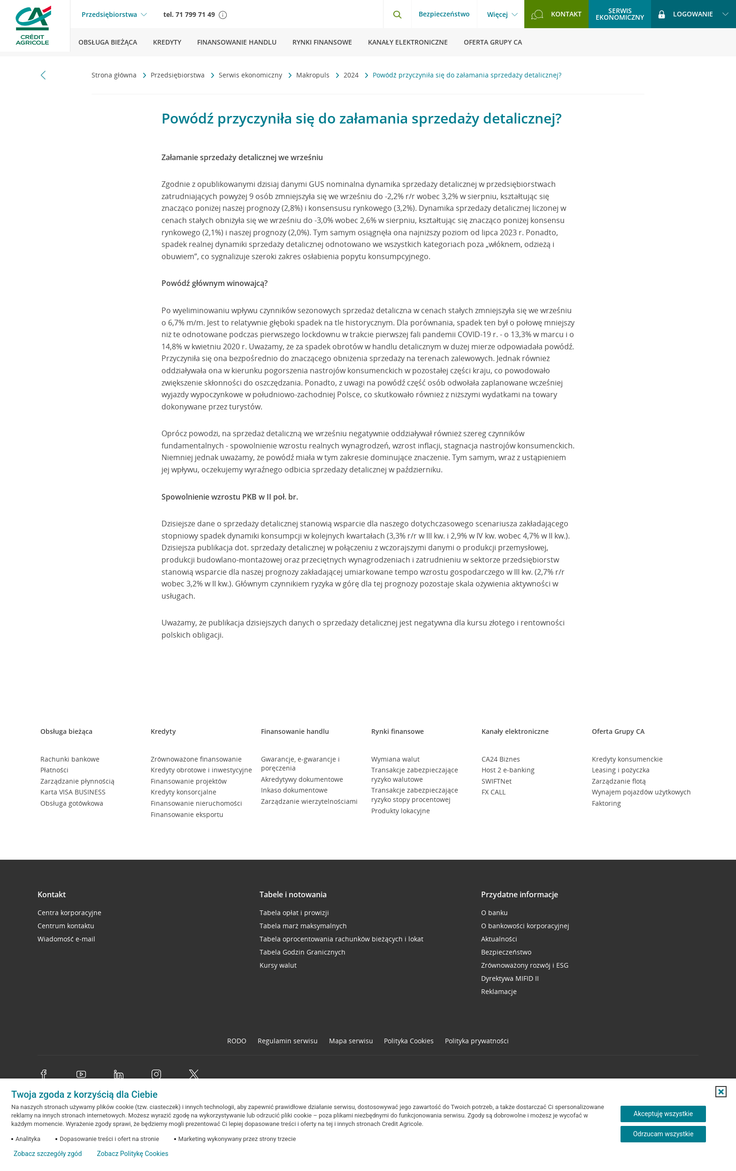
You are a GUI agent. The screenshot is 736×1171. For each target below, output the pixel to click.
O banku (494, 912)
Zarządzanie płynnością (77, 781)
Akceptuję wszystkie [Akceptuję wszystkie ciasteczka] (663, 1113)
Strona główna (115, 74)
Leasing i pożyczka (621, 769)
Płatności (54, 769)
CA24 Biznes (501, 759)
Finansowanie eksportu (187, 814)
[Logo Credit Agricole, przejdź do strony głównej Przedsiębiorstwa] (35, 28)
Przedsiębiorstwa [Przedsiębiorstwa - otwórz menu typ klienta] (109, 14)
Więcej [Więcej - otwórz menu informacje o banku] (497, 14)
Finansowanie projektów (189, 781)
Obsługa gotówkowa (71, 803)
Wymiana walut (395, 759)
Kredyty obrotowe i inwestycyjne (201, 769)
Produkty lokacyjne (400, 810)
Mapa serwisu (351, 1040)
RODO (236, 1040)
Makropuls (313, 74)
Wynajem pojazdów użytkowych (641, 791)
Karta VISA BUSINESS (73, 791)
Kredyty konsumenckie (627, 759)
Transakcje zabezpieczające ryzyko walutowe (414, 774)
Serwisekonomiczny (620, 14)
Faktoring (606, 803)
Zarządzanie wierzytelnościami (309, 801)
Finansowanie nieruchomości (196, 803)
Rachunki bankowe (70, 759)
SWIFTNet (497, 781)
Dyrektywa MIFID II (510, 978)
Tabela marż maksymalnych (303, 925)
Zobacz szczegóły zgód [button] (48, 1153)
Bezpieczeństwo (444, 13)
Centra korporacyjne (69, 912)
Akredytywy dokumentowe (302, 779)
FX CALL (494, 791)
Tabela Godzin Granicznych (302, 952)
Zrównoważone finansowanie (196, 759)
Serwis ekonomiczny (251, 74)
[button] (721, 1091)
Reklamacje (499, 991)
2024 (352, 74)
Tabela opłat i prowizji (294, 912)
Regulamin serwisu (288, 1040)
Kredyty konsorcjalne (183, 791)
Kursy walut (278, 965)
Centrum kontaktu (66, 925)
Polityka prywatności (477, 1040)
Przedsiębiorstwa (179, 74)
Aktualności (499, 938)
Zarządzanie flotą (619, 781)
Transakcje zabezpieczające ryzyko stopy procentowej (414, 795)
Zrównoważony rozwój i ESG (524, 965)
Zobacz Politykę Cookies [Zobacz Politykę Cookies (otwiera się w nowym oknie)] (132, 1153)
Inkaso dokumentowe (294, 790)
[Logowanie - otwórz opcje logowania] (693, 14)
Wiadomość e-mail (66, 938)
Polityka (409, 1040)
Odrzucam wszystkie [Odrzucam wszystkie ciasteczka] (663, 1134)
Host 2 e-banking (508, 769)
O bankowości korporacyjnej (525, 925)
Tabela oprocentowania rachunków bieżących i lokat (341, 938)
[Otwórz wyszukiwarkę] (397, 14)
